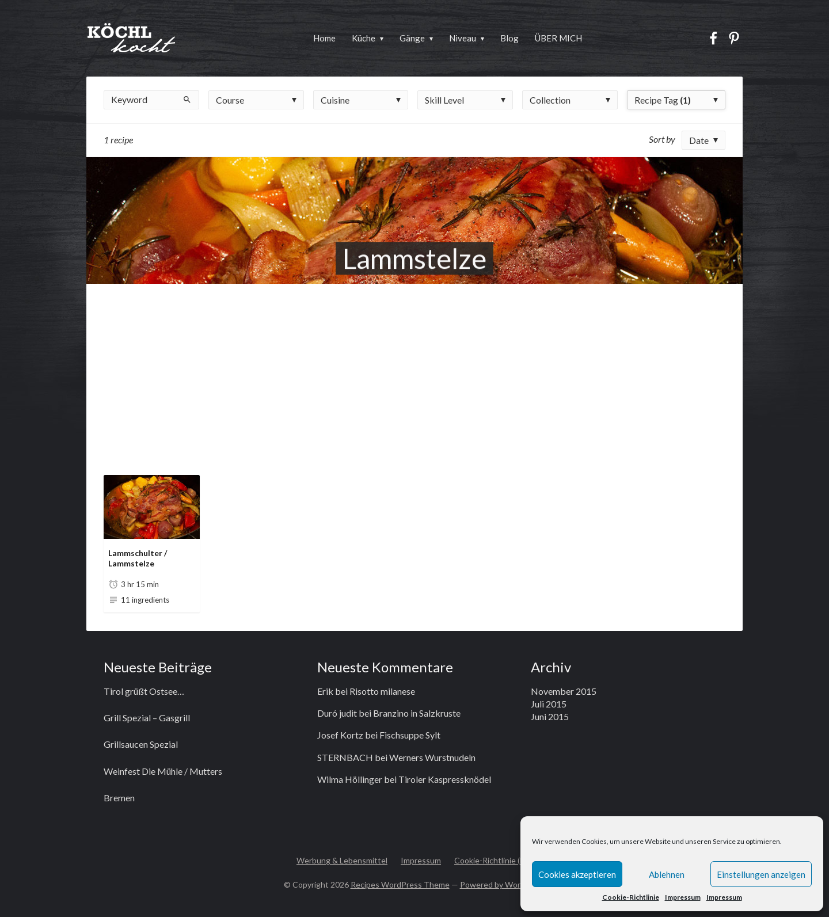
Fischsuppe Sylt (409, 734)
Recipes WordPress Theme (400, 884)
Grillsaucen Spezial (141, 744)
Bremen (119, 797)
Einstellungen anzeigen (761, 874)
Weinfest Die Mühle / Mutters (163, 771)
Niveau (462, 38)
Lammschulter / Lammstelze (137, 558)
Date (699, 140)
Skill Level (444, 99)
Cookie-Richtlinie (630, 897)
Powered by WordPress (503, 884)
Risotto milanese (382, 691)
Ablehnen (667, 874)
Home (324, 38)
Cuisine (335, 99)
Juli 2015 (548, 703)
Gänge (412, 38)
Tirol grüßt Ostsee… (144, 691)
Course (230, 99)
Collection (550, 99)
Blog (509, 38)
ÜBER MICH (558, 38)
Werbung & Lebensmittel (341, 860)
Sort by (662, 139)
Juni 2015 (550, 716)
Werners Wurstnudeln (432, 757)
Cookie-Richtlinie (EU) (493, 860)
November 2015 (563, 691)
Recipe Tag (662, 99)
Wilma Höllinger (349, 779)
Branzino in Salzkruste (417, 712)
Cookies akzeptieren (577, 874)
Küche (363, 38)
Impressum (683, 897)
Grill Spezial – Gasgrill (147, 717)
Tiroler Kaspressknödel (444, 779)
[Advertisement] (414, 370)
